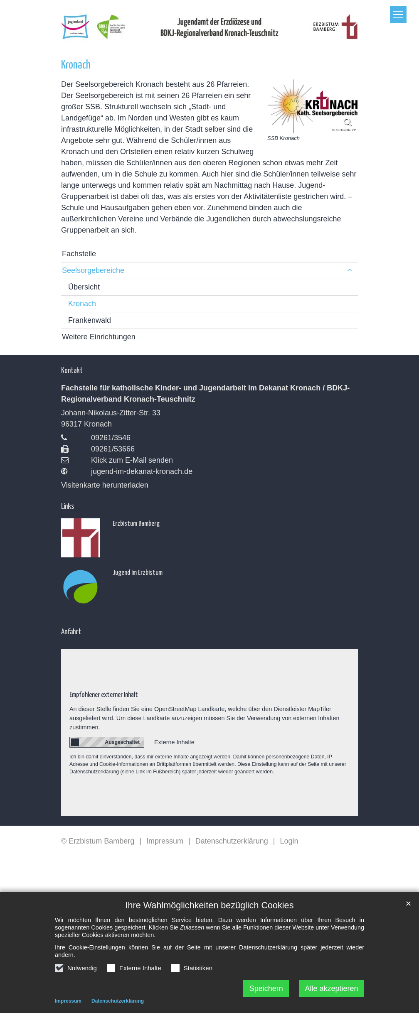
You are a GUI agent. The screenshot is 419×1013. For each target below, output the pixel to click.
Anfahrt (71, 631)
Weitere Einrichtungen (99, 337)
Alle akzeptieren (331, 991)
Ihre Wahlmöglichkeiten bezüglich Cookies (210, 908)
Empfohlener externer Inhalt (103, 694)
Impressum (68, 1003)
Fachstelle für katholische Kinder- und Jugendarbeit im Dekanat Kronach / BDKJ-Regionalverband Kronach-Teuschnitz (205, 393)
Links (67, 505)
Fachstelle (79, 254)
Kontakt (72, 370)
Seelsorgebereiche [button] (93, 270)
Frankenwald (89, 320)
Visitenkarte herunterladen (104, 485)
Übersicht (84, 287)
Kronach (76, 63)
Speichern (266, 991)
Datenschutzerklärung (117, 1003)
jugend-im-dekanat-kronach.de (141, 471)
